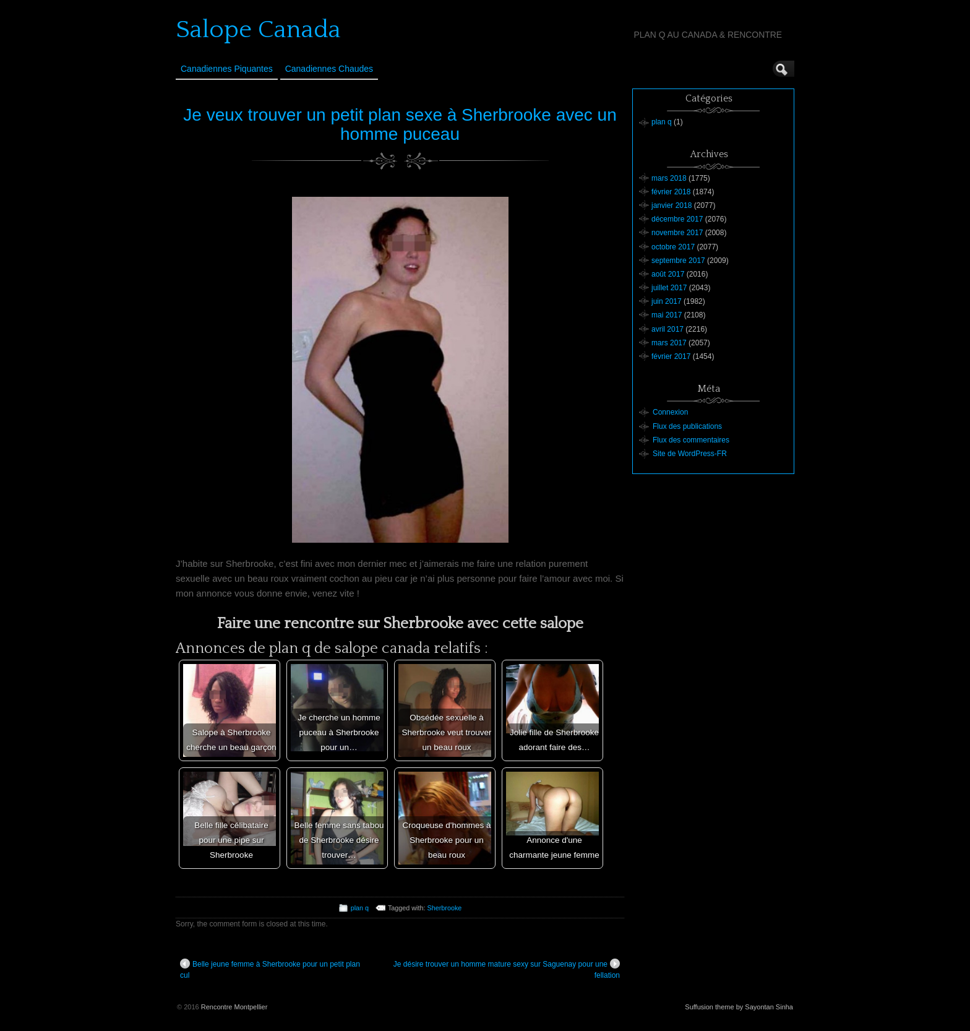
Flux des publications (687, 426)
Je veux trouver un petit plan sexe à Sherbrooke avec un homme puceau (399, 124)
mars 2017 (669, 343)
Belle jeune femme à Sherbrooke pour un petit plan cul (270, 969)
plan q (360, 908)
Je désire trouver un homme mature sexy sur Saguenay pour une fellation (506, 969)
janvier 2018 (671, 205)
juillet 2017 (669, 287)
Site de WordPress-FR (690, 453)
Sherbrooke (444, 908)
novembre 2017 (677, 232)
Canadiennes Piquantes (227, 69)
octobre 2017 (673, 247)
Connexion (670, 412)
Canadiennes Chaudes (329, 69)
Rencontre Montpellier (234, 1007)
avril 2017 (667, 329)
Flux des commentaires (691, 440)
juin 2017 (666, 301)
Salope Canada (258, 29)
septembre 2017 (678, 260)
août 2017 (667, 274)
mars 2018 (669, 178)
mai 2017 (666, 315)
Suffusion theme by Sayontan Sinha (739, 1007)
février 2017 (670, 356)
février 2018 (670, 192)
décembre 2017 (677, 219)
